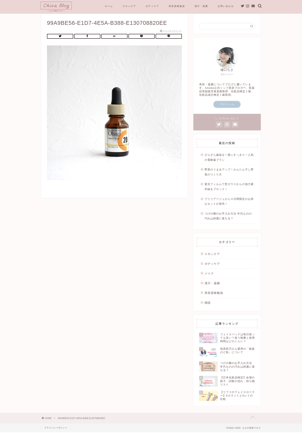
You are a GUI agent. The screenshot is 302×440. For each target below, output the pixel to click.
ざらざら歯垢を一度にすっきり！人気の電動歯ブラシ (229, 163)
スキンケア (129, 6)
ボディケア (152, 6)
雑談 (208, 308)
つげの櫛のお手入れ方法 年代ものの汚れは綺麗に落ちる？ (228, 222)
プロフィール (227, 110)
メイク (209, 279)
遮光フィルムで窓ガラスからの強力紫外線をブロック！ (229, 192)
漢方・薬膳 (201, 6)
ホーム (109, 6)
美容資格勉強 (177, 6)
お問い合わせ (226, 6)
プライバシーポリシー (55, 435)
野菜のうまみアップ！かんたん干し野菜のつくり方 (229, 178)
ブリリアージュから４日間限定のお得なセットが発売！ (229, 207)
